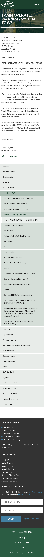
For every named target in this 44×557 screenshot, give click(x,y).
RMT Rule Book (8, 372)
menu (36, 4)
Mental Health (9, 241)
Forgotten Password (30, 518)
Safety (6, 290)
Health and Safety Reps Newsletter (17, 284)
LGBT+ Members (9, 351)
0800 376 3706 (24, 495)
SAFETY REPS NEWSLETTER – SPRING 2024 (21, 220)
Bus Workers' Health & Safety (15, 263)
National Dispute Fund (11, 399)
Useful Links (8, 231)
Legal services (8, 335)
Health (6, 268)
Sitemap (22, 537)
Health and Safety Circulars (15, 215)
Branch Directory (9, 388)
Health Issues (9, 247)
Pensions (6, 329)
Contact (22, 547)
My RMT (6, 378)
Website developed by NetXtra (22, 553)
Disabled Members (10, 356)
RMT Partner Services (10, 478)
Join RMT (6, 166)
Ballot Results (7, 463)
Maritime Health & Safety (13, 258)
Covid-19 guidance (9, 481)
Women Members (9, 340)
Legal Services (7, 466)
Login (11, 519)
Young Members (9, 361)
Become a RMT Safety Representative (18, 295)
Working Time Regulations (14, 225)
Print (13, 156)
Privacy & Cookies (22, 542)
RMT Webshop (7, 472)
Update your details (10, 383)
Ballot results (8, 177)
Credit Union (7, 404)
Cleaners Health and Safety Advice (16, 279)
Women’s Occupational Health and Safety (19, 274)
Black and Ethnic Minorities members (16, 345)
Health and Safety (10, 193)
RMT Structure (8, 188)
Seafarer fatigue (10, 252)
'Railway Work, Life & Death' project (17, 236)
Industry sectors (9, 172)
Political (6, 182)
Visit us (5, 367)
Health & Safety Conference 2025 (16, 204)
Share (5, 156)
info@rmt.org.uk (16, 440)
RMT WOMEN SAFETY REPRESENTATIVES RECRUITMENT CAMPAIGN (20, 301)
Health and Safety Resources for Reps (18, 209)
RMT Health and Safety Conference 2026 (19, 198)
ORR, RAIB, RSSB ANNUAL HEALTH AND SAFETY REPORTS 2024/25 (22, 322)
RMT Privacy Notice (10, 394)
